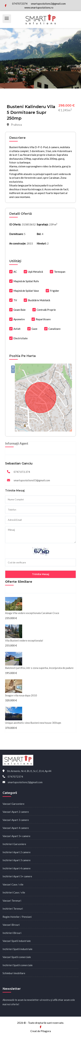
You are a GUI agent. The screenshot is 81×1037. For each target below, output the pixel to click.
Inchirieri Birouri (12, 932)
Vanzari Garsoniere (13, 803)
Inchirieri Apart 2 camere (17, 852)
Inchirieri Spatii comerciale (18, 965)
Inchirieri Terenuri (13, 908)
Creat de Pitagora (40, 1031)
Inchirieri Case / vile (14, 892)
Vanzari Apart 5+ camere (16, 836)
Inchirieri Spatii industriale (17, 949)
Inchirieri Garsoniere (14, 844)
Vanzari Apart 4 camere (16, 827)
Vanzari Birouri (11, 924)
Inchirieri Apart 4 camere (17, 868)
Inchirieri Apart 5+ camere (17, 876)
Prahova (14, 124)
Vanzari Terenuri (12, 900)
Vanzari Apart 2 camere (16, 811)
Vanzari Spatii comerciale (17, 957)
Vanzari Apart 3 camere (16, 819)
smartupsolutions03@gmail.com (32, 480)
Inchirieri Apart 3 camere (17, 860)
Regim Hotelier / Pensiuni (17, 916)
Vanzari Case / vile (13, 884)
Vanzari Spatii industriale (17, 940)
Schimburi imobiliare (14, 973)
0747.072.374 (22, 471)
